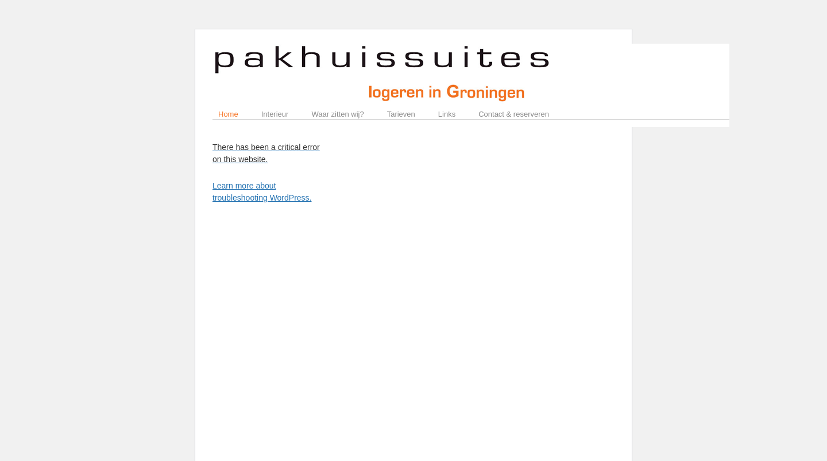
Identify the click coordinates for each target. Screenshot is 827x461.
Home (228, 114)
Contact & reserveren (513, 114)
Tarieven (401, 114)
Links (446, 114)
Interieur (275, 114)
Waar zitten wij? (337, 114)
